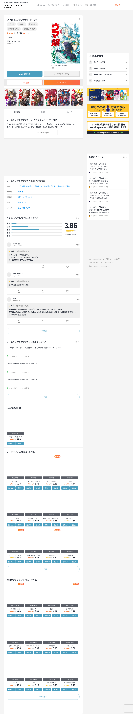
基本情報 (17, 112)
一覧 (75, 218)
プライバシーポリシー (107, 262)
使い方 (117, 5)
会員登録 (90, 5)
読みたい (10, 443)
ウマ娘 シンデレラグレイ (18, 120)
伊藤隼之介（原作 (29, 29)
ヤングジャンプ (13, 452)
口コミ (43, 112)
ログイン (77, 5)
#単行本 (11, 37)
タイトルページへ (43, 133)
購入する (61, 82)
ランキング (53, 5)
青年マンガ (22, 202)
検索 (65, 5)
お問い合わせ (93, 262)
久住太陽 (11, 24)
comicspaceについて (96, 259)
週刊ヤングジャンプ (25, 197)
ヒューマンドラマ (24, 208)
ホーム (41, 5)
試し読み (24, 83)
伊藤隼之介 (33, 24)
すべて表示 (43, 331)
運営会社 (109, 259)
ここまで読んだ (24, 74)
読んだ (19, 443)
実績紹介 (117, 259)
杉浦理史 (22, 24)
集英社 (20, 192)
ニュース (69, 112)
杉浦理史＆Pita (13, 29)
